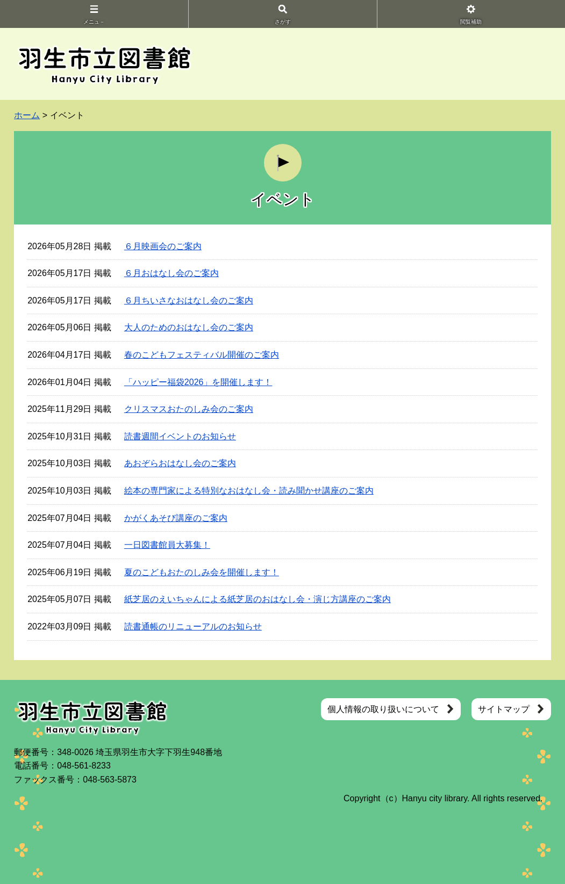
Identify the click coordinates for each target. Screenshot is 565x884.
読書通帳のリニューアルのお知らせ (193, 626)
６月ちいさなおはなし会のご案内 (188, 300)
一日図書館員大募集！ (167, 544)
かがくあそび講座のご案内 (175, 518)
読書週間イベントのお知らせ (180, 436)
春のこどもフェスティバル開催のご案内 (201, 354)
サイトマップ (504, 709)
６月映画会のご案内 (163, 246)
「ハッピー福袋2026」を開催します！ (198, 382)
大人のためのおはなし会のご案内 (188, 327)
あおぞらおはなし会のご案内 (180, 463)
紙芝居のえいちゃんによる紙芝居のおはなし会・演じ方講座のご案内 (257, 599)
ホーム (27, 115)
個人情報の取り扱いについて (383, 709)
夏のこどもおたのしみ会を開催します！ (201, 572)
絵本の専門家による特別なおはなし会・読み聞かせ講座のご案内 (249, 490)
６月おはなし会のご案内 (171, 273)
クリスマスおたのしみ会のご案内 (188, 409)
